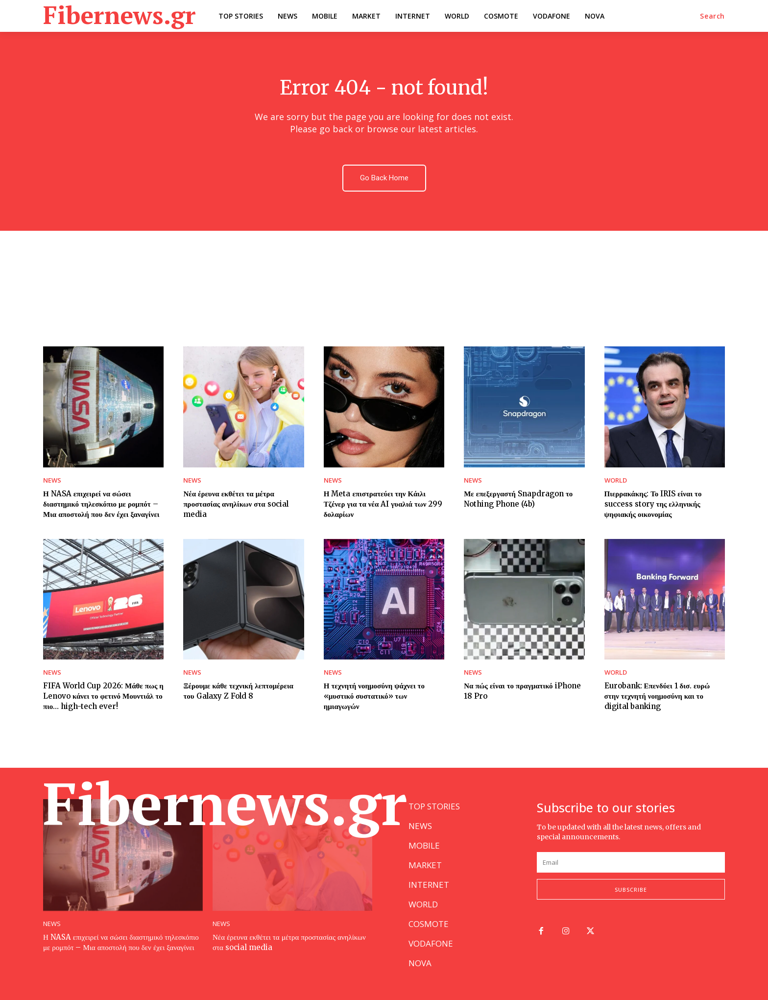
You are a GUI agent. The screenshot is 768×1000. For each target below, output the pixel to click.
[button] (712, 16)
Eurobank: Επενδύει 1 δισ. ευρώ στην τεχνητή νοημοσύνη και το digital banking (657, 696)
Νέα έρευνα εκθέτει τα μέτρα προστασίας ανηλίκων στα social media (235, 504)
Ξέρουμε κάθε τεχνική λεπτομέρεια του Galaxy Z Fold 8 (238, 691)
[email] (631, 862)
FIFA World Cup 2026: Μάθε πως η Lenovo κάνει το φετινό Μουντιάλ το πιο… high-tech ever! (103, 696)
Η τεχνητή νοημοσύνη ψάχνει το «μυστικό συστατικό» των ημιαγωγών (374, 696)
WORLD (615, 480)
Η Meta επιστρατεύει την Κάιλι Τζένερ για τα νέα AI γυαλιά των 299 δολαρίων (383, 504)
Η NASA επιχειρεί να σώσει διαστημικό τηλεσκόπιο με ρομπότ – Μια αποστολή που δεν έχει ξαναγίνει (101, 504)
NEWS (52, 480)
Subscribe (631, 889)
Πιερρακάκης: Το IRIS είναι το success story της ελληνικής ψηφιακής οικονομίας (653, 504)
